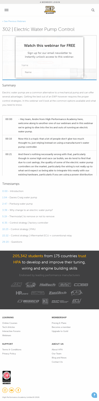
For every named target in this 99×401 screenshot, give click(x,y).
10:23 (5, 229)
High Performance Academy (50, 10)
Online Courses (9, 323)
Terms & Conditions (11, 349)
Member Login (50, 2)
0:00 (5, 191)
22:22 (5, 235)
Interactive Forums (11, 331)
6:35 (4, 222)
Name (25, 65)
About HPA (57, 349)
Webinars (6, 335)
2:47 (4, 203)
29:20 (5, 241)
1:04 (4, 197)
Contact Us (57, 362)
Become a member (61, 327)
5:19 (4, 216)
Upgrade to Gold (60, 331)
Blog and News (59, 357)
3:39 (4, 210)
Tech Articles (8, 327)
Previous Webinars (17, 21)
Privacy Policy (9, 353)
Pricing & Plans (59, 323)
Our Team (56, 353)
